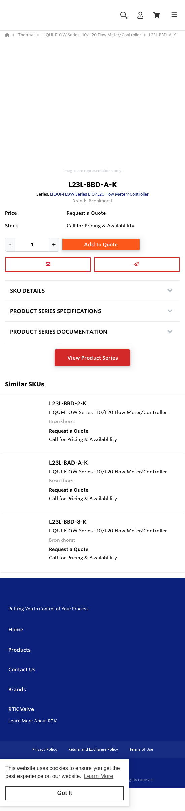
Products (19, 650)
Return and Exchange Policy (93, 749)
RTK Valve (21, 709)
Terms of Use (141, 749)
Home (15, 629)
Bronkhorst (100, 201)
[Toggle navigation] (174, 15)
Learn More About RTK (32, 720)
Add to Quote (101, 244)
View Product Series (92, 358)
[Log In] (140, 15)
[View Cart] (156, 15)
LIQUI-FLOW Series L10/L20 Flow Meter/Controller (99, 194)
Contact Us (21, 669)
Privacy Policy (45, 749)
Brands (17, 689)
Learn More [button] (98, 776)
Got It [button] (64, 793)
